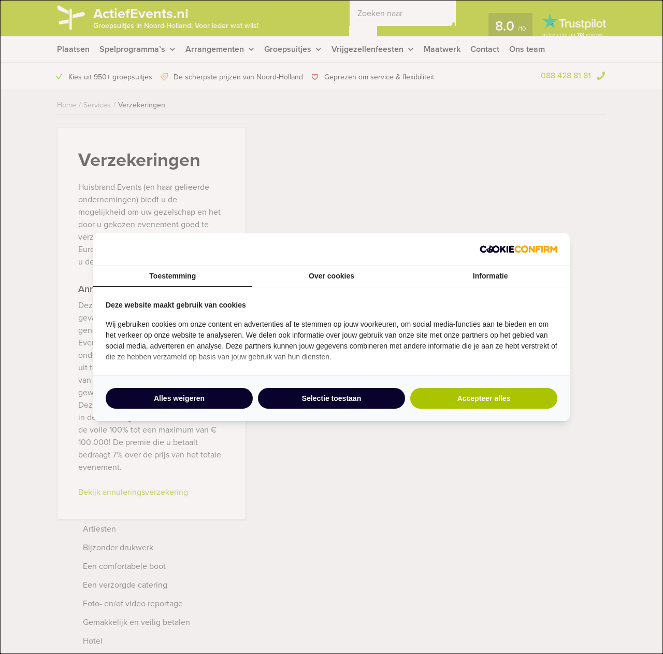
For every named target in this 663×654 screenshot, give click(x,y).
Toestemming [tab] (172, 276)
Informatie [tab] (490, 276)
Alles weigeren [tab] (179, 398)
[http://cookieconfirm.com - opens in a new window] (518, 249)
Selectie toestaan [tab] (331, 398)
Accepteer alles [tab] (484, 398)
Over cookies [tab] (331, 276)
